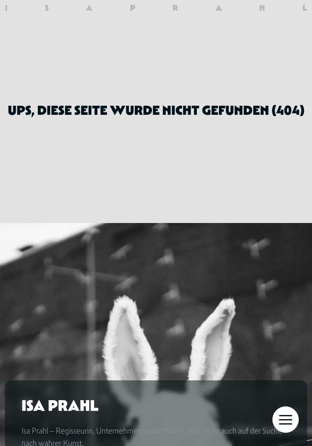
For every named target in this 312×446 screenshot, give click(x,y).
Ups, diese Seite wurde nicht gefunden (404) (156, 110)
